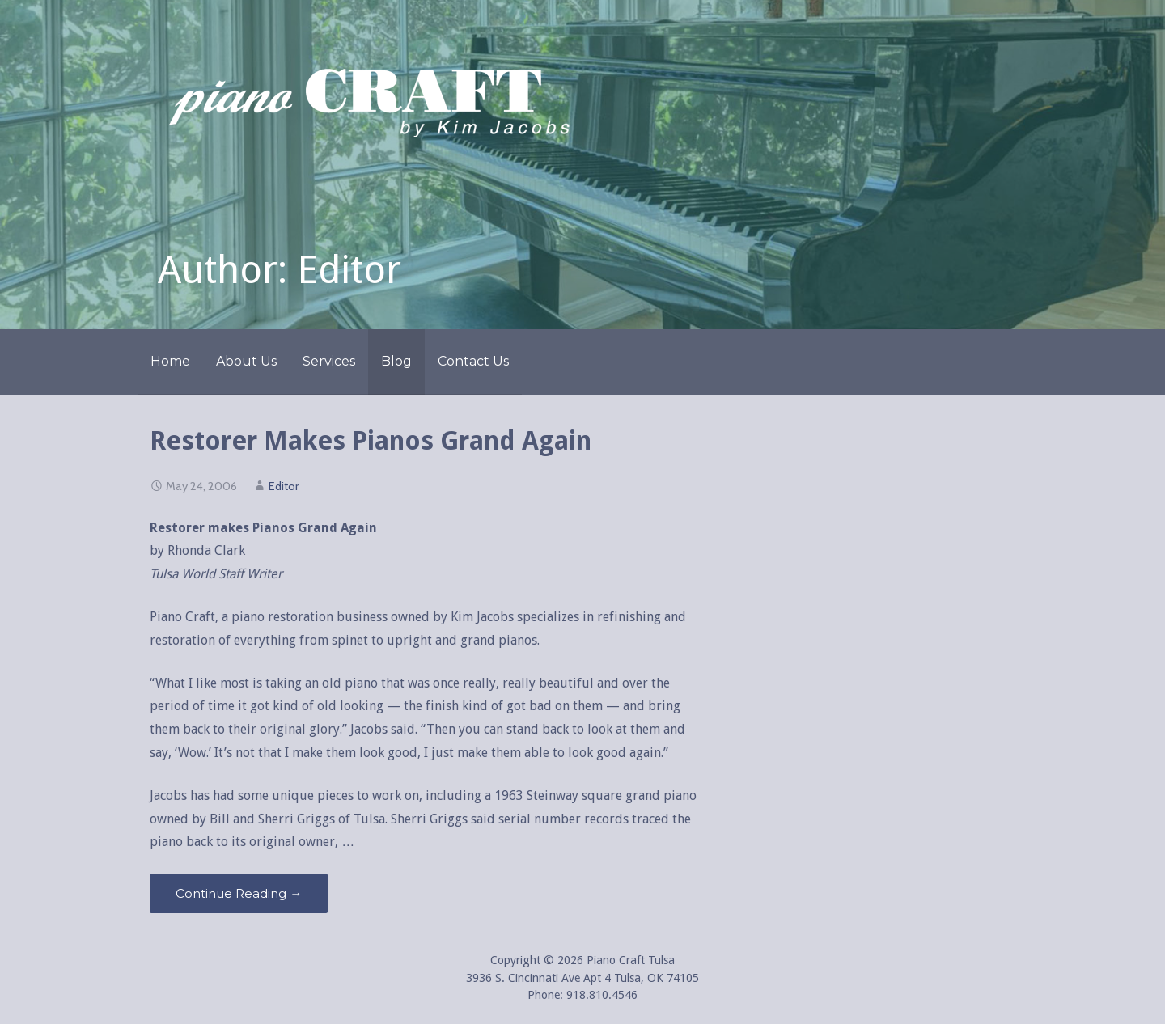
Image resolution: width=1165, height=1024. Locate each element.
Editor (284, 486)
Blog (396, 361)
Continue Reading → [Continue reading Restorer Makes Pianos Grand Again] (239, 893)
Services (329, 361)
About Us (246, 361)
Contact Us (473, 361)
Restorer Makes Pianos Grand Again (370, 440)
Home (170, 361)
